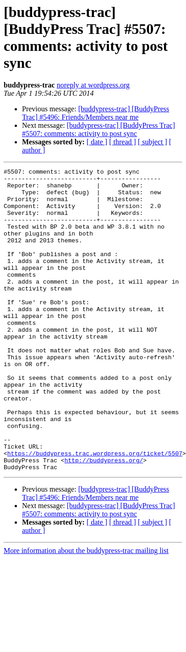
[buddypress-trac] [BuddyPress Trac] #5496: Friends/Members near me (95, 113)
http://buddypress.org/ (104, 519)
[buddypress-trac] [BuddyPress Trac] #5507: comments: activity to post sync (98, 129)
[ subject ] (152, 142)
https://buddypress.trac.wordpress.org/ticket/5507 (94, 511)
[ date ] (97, 142)
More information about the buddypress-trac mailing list (86, 611)
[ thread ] (122, 142)
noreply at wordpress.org (93, 85)
